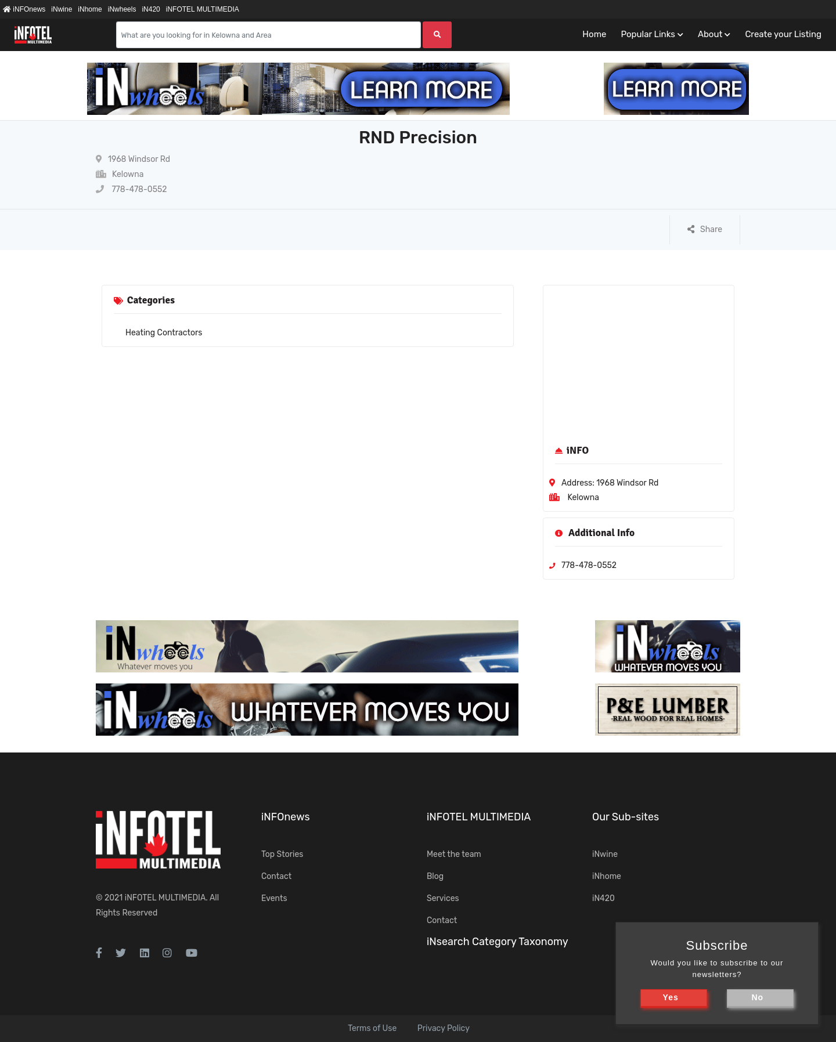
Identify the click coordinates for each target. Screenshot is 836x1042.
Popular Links (648, 34)
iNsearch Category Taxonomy (497, 941)
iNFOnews (24, 9)
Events (274, 898)
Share (704, 229)
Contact (276, 876)
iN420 (151, 9)
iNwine (61, 9)
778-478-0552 (131, 189)
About (710, 34)
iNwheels (122, 9)
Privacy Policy (443, 1028)
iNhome (90, 9)
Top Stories (282, 854)
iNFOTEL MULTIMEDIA (202, 9)
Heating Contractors (163, 333)
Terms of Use (372, 1028)
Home (594, 34)
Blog (435, 876)
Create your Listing (783, 34)
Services (443, 898)
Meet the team (454, 854)
